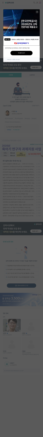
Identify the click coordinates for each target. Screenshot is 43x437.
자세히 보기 (21, 53)
